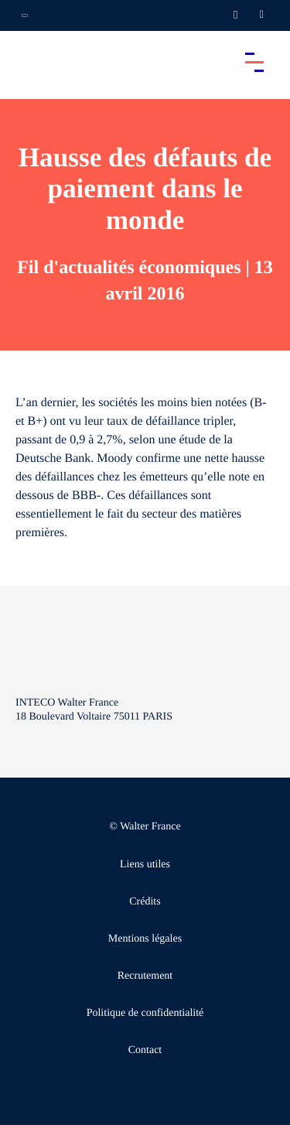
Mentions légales (145, 939)
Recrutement (145, 976)
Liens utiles (145, 864)
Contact (145, 1050)
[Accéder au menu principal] (254, 62)
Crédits (144, 902)
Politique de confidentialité (145, 1013)
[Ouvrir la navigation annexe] (24, 15)
